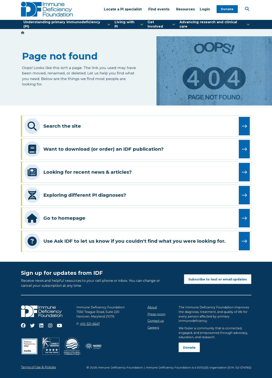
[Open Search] (247, 9)
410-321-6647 (90, 324)
